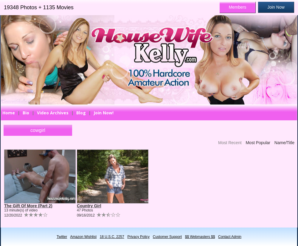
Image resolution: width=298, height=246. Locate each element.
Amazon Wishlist (83, 237)
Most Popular (258, 142)
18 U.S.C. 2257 (112, 237)
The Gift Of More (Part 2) (28, 205)
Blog (81, 113)
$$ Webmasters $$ (200, 237)
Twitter (62, 237)
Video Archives (53, 113)
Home (8, 113)
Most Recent (230, 142)
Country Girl (89, 205)
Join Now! (104, 113)
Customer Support (167, 237)
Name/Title (284, 142)
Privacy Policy (138, 237)
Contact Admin (229, 237)
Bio (26, 113)
